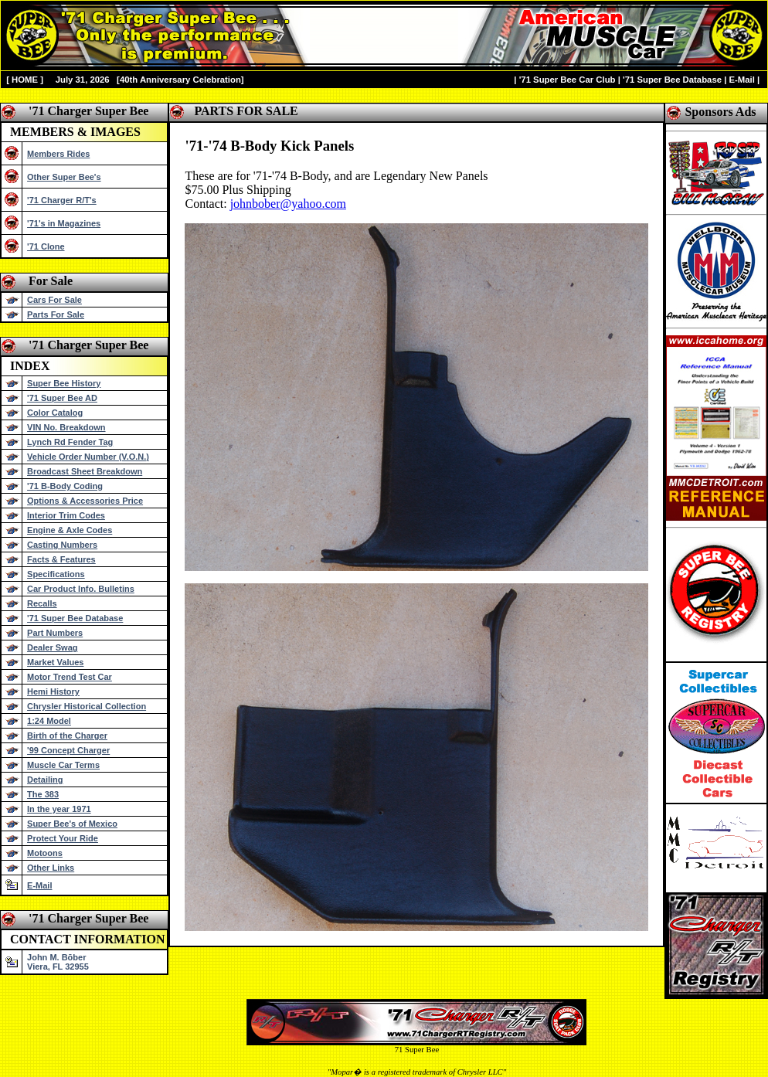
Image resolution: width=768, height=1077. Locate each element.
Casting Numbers (62, 544)
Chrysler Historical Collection (86, 706)
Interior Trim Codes (66, 515)
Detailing (45, 779)
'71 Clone (45, 246)
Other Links (50, 867)
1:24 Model (49, 720)
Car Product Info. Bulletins (80, 588)
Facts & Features (61, 559)
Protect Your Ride (62, 838)
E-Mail (741, 79)
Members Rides (58, 153)
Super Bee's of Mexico (72, 823)
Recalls (42, 603)
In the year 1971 (59, 809)
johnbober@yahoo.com (288, 203)
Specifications (56, 574)
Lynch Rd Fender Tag (70, 442)
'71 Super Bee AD (62, 398)
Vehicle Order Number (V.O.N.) (88, 456)
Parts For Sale (55, 314)
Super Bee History (63, 383)
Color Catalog (55, 412)
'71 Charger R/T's (62, 200)
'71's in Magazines (63, 223)
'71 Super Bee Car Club (567, 79)
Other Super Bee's (64, 177)
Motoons (45, 853)
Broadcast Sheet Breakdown (84, 471)
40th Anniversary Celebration (180, 79)
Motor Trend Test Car (69, 676)
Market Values (55, 662)
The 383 (43, 794)
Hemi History (53, 691)
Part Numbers (55, 632)
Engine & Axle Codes (69, 530)
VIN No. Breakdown (66, 427)
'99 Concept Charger (68, 750)
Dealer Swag (52, 647)
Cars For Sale (54, 299)
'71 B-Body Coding (65, 486)
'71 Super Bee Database (672, 79)
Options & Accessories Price (85, 500)
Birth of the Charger (67, 735)
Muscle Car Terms (63, 765)
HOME (25, 79)
